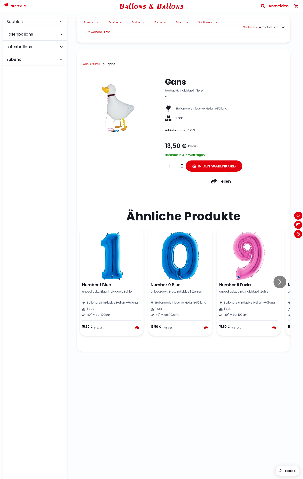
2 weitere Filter (97, 32)
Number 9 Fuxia (235, 285)
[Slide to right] (279, 282)
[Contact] (298, 225)
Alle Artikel (91, 64)
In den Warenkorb (214, 166)
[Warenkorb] (296, 6)
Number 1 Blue (96, 285)
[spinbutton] (174, 166)
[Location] (298, 234)
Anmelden (279, 6)
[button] (181, 164)
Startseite (15, 6)
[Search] (263, 6)
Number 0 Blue (166, 285)
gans (111, 64)
